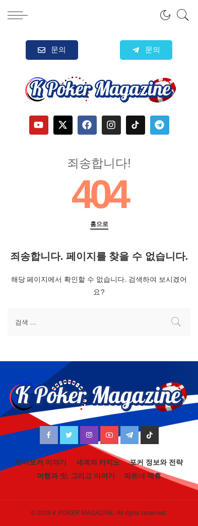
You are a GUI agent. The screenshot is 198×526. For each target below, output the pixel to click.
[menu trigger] (20, 15)
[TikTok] (150, 435)
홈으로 (99, 224)
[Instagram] (89, 435)
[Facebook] (49, 435)
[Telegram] (129, 435)
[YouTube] (109, 435)
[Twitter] (69, 435)
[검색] (180, 15)
